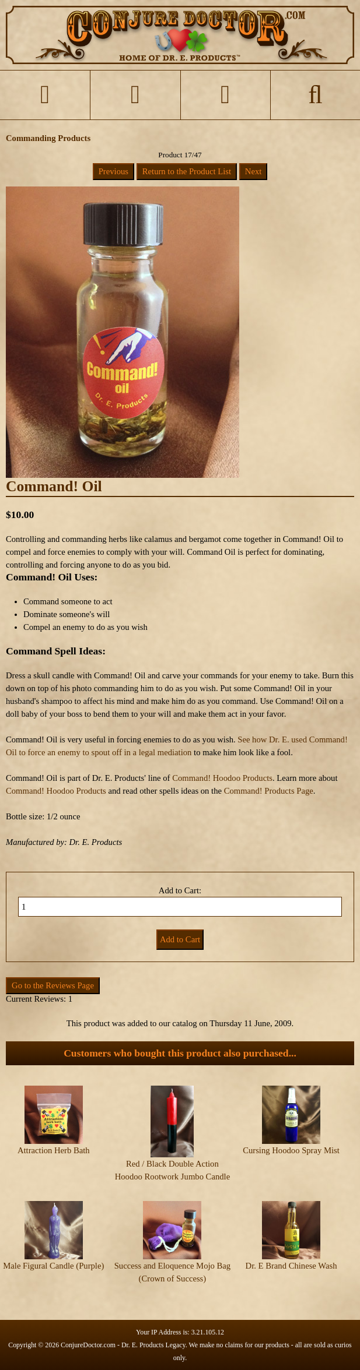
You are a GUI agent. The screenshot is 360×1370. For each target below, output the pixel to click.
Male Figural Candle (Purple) (53, 1265)
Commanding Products (48, 138)
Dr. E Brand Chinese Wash (291, 1265)
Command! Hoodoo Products (222, 778)
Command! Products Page (268, 790)
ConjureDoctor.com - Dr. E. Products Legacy (123, 1345)
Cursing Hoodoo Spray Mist (291, 1150)
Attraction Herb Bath (54, 1150)
